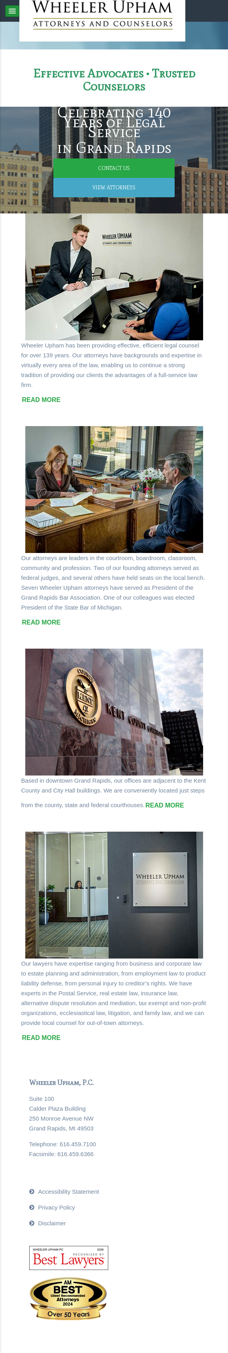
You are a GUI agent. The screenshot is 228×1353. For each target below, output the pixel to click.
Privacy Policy (56, 1207)
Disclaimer (52, 1223)
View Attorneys (114, 188)
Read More (41, 399)
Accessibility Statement (68, 1191)
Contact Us (114, 168)
